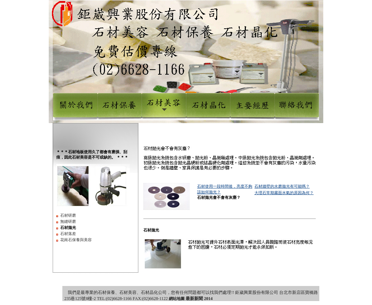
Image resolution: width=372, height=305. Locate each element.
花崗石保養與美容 (76, 240)
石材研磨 (68, 215)
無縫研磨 (68, 221)
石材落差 (68, 233)
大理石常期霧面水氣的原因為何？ (284, 193)
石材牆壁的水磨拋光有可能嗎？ (282, 186)
